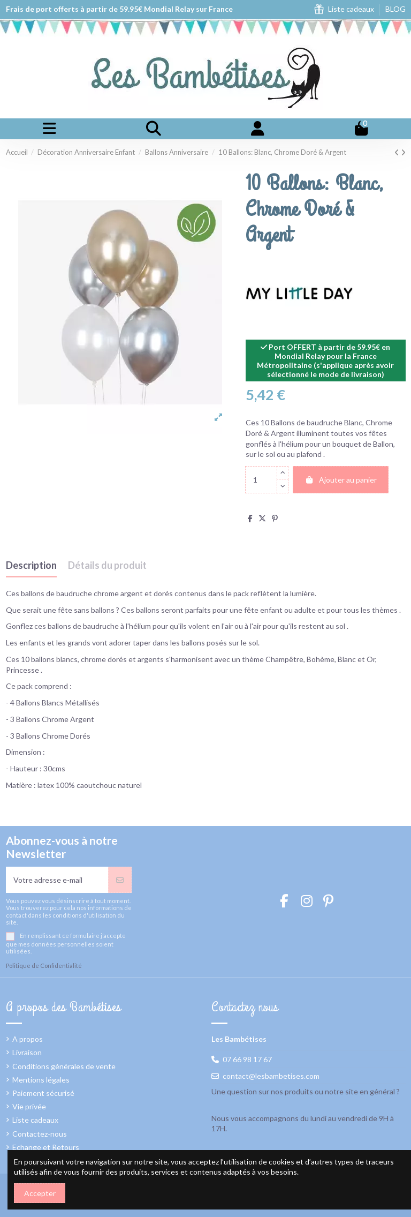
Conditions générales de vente (64, 1066)
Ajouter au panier (341, 479)
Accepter (40, 1193)
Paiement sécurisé (43, 1093)
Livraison (27, 1052)
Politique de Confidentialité (44, 965)
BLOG (395, 8)
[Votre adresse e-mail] (57, 880)
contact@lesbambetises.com (271, 1075)
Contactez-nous (39, 1133)
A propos (27, 1038)
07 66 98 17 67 (247, 1059)
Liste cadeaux (352, 8)
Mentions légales (41, 1079)
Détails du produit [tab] (107, 565)
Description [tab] (31, 565)
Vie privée (29, 1106)
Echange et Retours (45, 1147)
